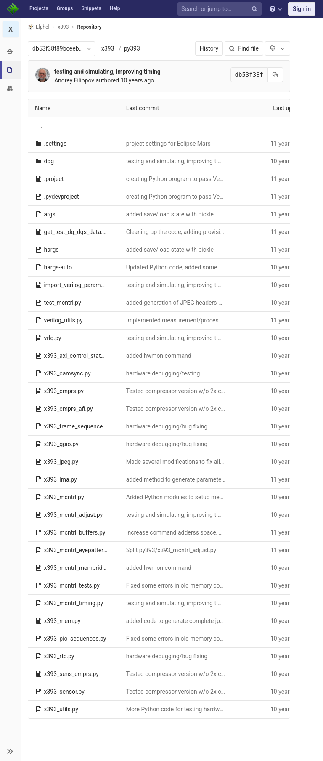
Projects (38, 8)
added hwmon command (158, 355)
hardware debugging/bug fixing (167, 426)
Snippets (91, 8)
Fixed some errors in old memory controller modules (194, 585)
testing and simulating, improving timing (107, 71)
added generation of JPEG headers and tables (186, 302)
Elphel (38, 27)
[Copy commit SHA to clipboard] (275, 74)
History (209, 48)
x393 (107, 48)
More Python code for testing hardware (177, 709)
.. (40, 125)
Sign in (302, 8)
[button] (10, 751)
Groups (65, 8)
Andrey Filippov (74, 80)
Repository (89, 27)
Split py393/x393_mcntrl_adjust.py (171, 550)
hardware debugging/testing (163, 373)
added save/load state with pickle (170, 214)
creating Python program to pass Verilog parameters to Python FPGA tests (223, 179)
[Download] (277, 48)
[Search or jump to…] (220, 9)
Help (115, 8)
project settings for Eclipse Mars (168, 143)
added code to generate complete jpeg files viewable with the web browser (223, 620)
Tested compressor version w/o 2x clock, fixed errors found (203, 391)
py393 (132, 48)
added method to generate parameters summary (189, 479)
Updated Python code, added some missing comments (197, 267)
